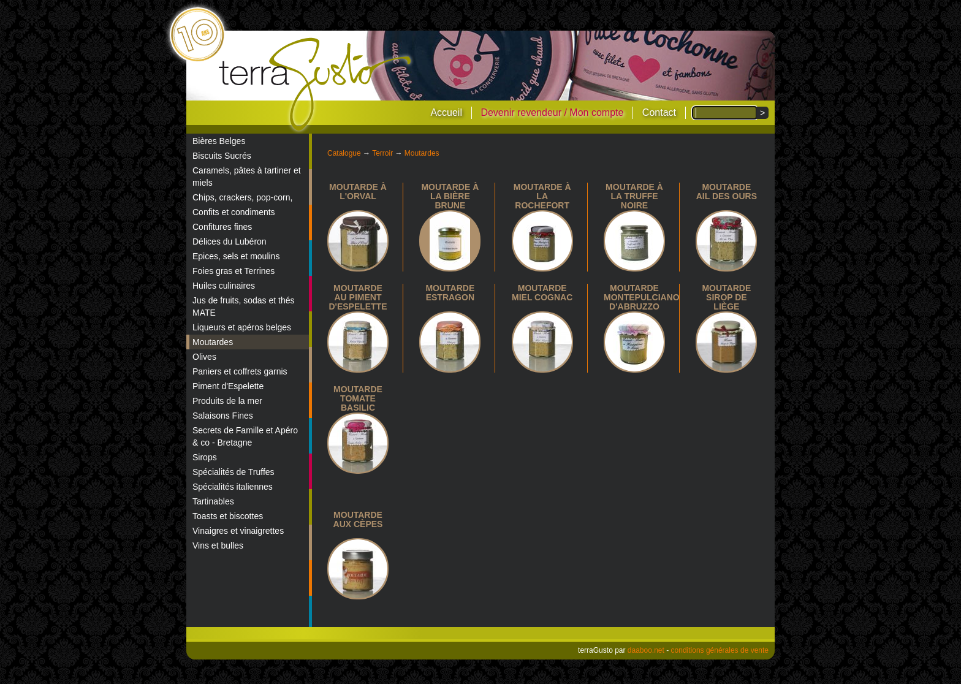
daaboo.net (646, 650)
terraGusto (316, 84)
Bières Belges (218, 141)
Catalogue (344, 153)
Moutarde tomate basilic (357, 398)
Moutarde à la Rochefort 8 (542, 200)
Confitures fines (222, 227)
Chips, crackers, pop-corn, (242, 197)
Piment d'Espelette (228, 386)
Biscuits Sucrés (221, 156)
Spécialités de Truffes (233, 472)
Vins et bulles (217, 545)
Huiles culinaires (223, 286)
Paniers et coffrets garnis (239, 371)
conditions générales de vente (720, 650)
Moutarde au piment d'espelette (358, 297)
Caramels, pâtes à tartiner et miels (246, 176)
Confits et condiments (233, 212)
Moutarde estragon (449, 292)
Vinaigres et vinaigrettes (238, 531)
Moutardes (212, 342)
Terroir (382, 153)
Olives (204, 357)
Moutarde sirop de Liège (726, 297)
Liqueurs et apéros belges (241, 327)
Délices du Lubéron (229, 241)
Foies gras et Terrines (233, 271)
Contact (659, 112)
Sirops (204, 457)
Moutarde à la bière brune (450, 196)
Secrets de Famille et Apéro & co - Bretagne (245, 436)
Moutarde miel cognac (542, 292)
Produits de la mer (227, 401)
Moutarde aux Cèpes (358, 519)
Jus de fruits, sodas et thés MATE (243, 306)
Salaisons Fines (222, 415)
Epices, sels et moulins (235, 256)
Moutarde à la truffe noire (634, 196)
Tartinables (213, 501)
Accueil (446, 112)
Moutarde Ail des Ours (726, 191)
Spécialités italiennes (232, 487)
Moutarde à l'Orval (358, 191)
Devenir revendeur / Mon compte (551, 112)
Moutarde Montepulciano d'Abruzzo (642, 297)
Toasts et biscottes (227, 516)
